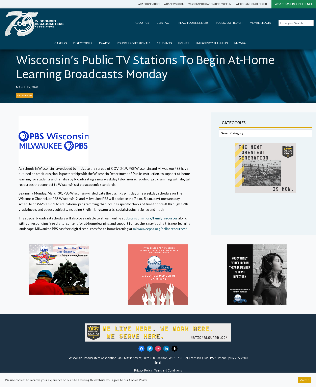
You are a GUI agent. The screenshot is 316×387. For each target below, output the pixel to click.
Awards (104, 43)
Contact (164, 22)
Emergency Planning (212, 43)
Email (158, 362)
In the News (24, 95)
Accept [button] (304, 380)
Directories (82, 43)
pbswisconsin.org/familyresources (152, 218)
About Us (142, 22)
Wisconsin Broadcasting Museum (210, 3)
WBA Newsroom (174, 3)
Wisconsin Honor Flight (251, 3)
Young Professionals (134, 43)
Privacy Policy (143, 370)
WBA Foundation (149, 3)
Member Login (260, 22)
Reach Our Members (193, 22)
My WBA (240, 43)
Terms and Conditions (168, 370)
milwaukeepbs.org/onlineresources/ (159, 229)
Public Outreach (229, 22)
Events (183, 43)
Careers (60, 43)
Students (164, 43)
